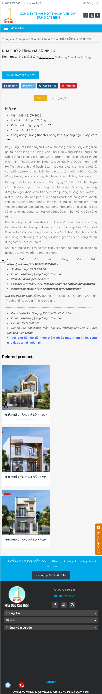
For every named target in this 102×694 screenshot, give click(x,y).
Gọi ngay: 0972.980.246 (51, 520)
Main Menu (18, 28)
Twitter (28, 85)
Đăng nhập (92, 3)
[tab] (40, 98)
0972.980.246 (11, 3)
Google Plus (47, 85)
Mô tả (40, 98)
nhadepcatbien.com (36, 279)
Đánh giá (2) (58, 98)
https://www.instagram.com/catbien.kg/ (53, 289)
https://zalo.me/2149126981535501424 (32, 264)
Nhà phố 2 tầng (40, 39)
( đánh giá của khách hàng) (73, 57)
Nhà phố (23, 39)
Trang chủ (8, 39)
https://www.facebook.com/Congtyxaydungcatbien (60, 284)
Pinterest (68, 85)
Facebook (10, 85)
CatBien (51, 626)
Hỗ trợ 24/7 (33, 3)
